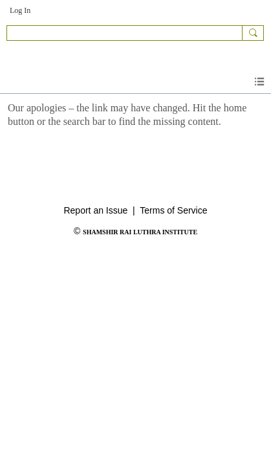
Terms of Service (173, 210)
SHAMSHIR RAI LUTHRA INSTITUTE (140, 232)
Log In (20, 10)
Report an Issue (95, 210)
